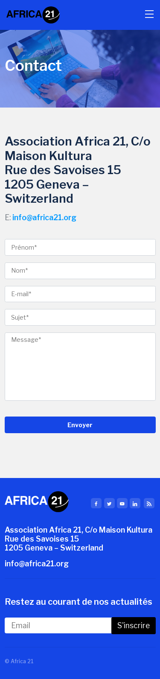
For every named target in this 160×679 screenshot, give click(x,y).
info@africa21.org (44, 217)
